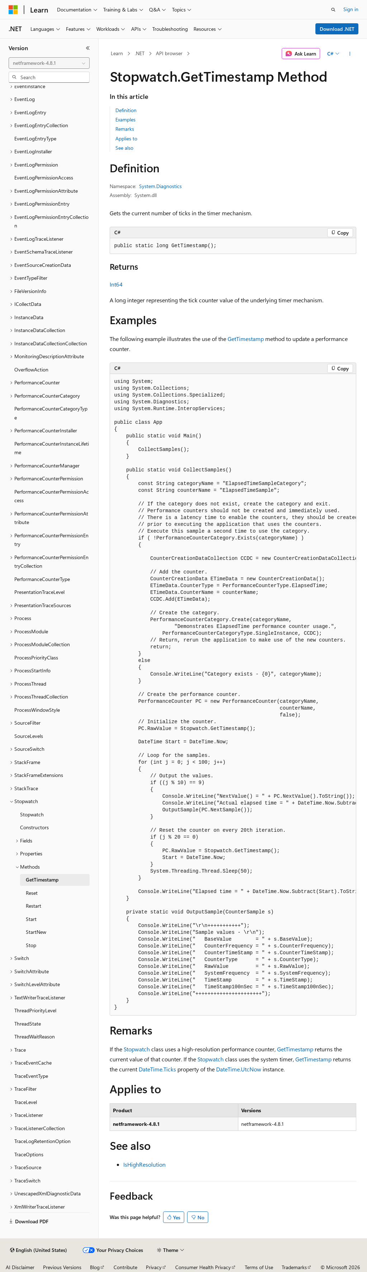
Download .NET (337, 28)
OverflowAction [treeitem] (31, 369)
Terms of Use (259, 1267)
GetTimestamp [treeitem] (42, 879)
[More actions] (349, 53)
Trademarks (294, 1267)
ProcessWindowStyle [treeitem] (37, 709)
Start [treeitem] (31, 919)
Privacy (154, 1267)
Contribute (125, 1267)
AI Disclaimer (20, 1267)
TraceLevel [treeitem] (25, 1102)
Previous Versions (62, 1267)
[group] (233, 695)
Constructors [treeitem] (34, 827)
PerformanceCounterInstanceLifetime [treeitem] (51, 448)
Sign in (350, 9)
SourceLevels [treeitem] (28, 736)
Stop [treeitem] (31, 945)
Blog (95, 1267)
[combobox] (49, 63)
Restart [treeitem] (33, 905)
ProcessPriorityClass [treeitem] (36, 657)
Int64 (116, 284)
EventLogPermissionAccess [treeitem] (43, 177)
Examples (125, 119)
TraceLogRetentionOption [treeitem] (42, 1141)
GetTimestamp (246, 338)
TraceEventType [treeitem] (31, 1075)
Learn (117, 53)
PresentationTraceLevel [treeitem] (39, 592)
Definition (126, 110)
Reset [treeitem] (32, 892)
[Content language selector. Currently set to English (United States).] (38, 1250)
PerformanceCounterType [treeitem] (42, 579)
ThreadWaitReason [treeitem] (34, 1036)
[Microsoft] (13, 9)
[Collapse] (87, 48)
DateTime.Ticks (157, 1069)
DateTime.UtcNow (238, 1069)
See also (124, 147)
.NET (139, 53)
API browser (169, 53)
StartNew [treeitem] (36, 931)
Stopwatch (137, 1049)
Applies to (126, 138)
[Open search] (333, 9)
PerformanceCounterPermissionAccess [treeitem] (51, 496)
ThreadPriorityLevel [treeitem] (35, 1010)
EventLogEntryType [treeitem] (35, 138)
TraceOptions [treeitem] (28, 1154)
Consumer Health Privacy (203, 1267)
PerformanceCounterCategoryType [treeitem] (50, 413)
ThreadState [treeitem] (27, 1023)
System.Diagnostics (160, 186)
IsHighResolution (144, 1164)
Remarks (124, 128)
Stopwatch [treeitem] (32, 814)
